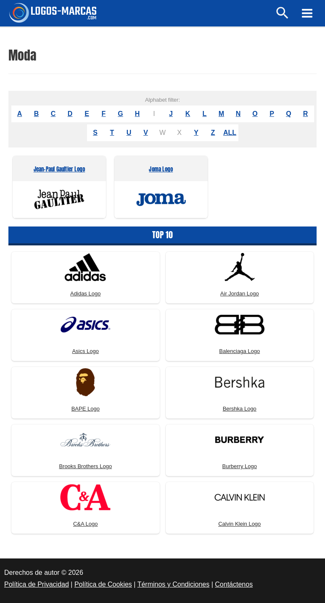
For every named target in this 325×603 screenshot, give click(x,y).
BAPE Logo (85, 409)
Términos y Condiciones (173, 584)
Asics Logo (85, 351)
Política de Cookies (103, 584)
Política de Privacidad (36, 584)
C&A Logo (85, 524)
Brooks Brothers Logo (85, 466)
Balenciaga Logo (239, 351)
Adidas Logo (85, 293)
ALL (229, 132)
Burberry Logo (239, 466)
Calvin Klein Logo (239, 524)
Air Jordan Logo (239, 293)
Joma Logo (161, 169)
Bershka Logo (239, 409)
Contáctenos (234, 584)
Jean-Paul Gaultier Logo (59, 169)
